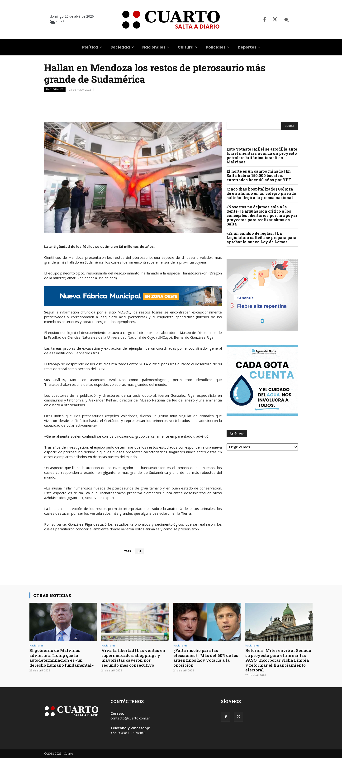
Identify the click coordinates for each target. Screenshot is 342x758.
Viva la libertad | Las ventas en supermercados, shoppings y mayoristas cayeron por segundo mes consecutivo (133, 658)
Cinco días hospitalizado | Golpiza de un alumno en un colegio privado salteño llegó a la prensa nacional (261, 193)
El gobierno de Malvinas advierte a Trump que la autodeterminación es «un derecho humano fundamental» (61, 658)
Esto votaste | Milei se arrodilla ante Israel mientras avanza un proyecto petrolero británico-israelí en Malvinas (262, 155)
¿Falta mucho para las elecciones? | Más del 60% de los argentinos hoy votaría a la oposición (205, 658)
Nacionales (55, 89)
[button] (286, 19)
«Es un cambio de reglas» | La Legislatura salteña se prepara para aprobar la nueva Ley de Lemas (261, 237)
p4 (139, 551)
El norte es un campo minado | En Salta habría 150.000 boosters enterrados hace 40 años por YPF (259, 175)
